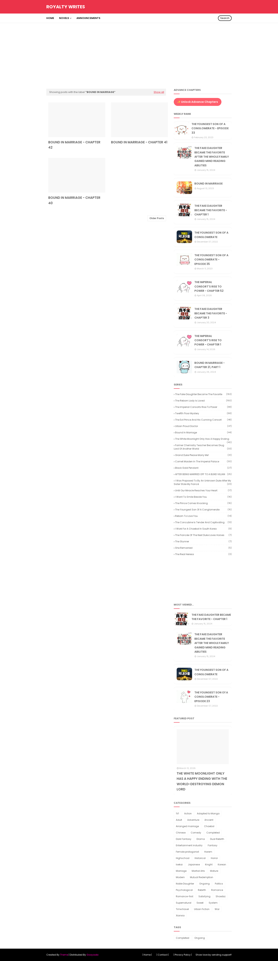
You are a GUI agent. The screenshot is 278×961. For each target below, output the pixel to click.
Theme (64, 954)
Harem (208, 851)
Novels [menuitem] (64, 18)
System (213, 902)
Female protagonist (187, 851)
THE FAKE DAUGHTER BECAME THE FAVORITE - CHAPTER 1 (210, 210)
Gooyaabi (92, 954)
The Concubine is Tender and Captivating (203, 522)
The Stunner (203, 541)
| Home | (147, 954)
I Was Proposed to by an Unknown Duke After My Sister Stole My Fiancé (203, 482)
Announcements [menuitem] (88, 18)
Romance (217, 890)
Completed (213, 832)
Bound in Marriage (203, 432)
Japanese (194, 864)
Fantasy (212, 845)
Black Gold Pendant (203, 467)
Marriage (181, 871)
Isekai (179, 864)
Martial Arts (198, 871)
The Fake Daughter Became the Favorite (203, 394)
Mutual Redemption (201, 877)
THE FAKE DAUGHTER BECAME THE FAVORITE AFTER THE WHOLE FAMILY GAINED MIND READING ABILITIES (211, 156)
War (217, 909)
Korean (222, 864)
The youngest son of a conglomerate (203, 509)
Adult (179, 820)
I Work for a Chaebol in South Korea (203, 528)
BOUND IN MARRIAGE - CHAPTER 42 (74, 145)
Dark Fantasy (183, 839)
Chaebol (209, 826)
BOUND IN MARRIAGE (208, 183)
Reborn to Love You (203, 516)
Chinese (181, 832)
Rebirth (202, 890)
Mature (214, 871)
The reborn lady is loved (203, 400)
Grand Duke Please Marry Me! (203, 455)
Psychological (184, 890)
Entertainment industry (189, 845)
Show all (159, 92)
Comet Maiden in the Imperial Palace (203, 461)
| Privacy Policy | (183, 954)
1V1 (177, 813)
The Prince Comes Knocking (203, 503)
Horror (214, 858)
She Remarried (203, 547)
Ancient (208, 820)
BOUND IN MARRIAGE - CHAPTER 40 (74, 200)
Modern (180, 877)
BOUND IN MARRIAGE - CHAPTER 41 (139, 142)
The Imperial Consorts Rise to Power (203, 407)
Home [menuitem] (50, 18)
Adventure (193, 820)
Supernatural (183, 902)
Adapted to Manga (208, 813)
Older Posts (156, 218)
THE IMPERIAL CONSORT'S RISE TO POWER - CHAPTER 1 (208, 340)
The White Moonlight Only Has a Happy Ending (203, 439)
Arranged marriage (187, 826)
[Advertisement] (139, 52)
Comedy (196, 832)
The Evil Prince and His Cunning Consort (203, 419)
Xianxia (180, 915)
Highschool (182, 858)
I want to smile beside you (203, 496)
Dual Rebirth (217, 839)
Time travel (182, 909)
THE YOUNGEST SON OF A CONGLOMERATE (211, 235)
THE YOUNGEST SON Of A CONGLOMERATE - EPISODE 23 (211, 697)
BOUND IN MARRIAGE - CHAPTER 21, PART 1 (209, 365)
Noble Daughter (185, 883)
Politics (219, 883)
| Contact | (163, 954)
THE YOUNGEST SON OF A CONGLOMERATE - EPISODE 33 (210, 128)
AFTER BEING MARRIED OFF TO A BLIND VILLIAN (203, 474)
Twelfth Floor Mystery (203, 413)
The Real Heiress (203, 554)
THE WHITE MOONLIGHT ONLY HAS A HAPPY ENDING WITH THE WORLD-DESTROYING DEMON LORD (202, 781)
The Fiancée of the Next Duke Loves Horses (203, 535)
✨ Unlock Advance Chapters (197, 102)
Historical (200, 858)
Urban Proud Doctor (203, 426)
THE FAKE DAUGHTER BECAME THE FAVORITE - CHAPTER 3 (210, 313)
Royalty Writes (65, 7)
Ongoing (204, 883)
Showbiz (220, 896)
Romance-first (184, 896)
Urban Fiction (201, 909)
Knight (209, 864)
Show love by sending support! (214, 954)
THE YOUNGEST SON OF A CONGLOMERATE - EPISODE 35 (211, 259)
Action (188, 813)
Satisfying (204, 896)
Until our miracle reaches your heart (203, 490)
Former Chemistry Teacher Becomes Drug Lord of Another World (203, 447)
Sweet (200, 902)
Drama (201, 839)
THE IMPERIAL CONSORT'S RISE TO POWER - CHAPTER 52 (209, 286)
